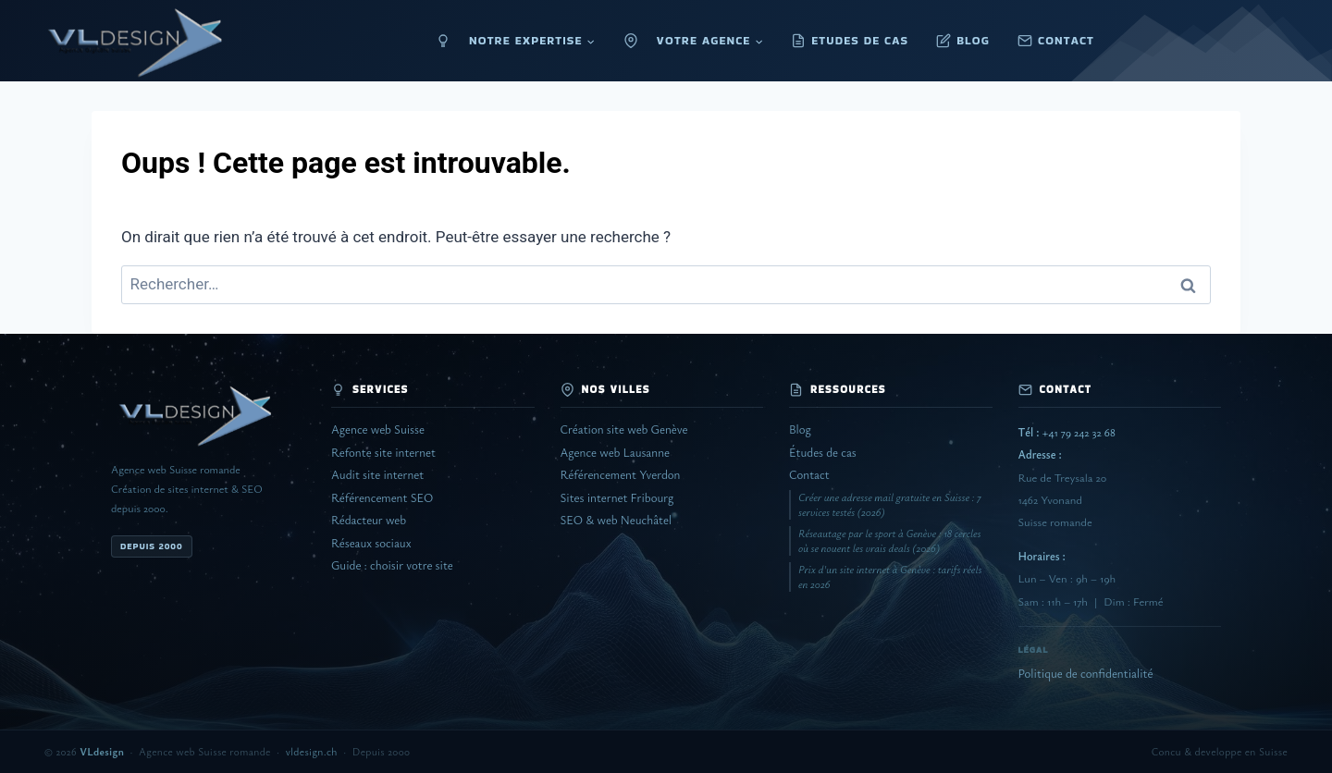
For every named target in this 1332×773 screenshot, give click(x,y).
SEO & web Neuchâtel (616, 520)
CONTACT (1066, 40)
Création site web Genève (624, 429)
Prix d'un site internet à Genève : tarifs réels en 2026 (889, 576)
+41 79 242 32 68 (1067, 432)
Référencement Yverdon (621, 475)
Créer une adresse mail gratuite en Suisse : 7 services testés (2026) (889, 504)
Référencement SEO (382, 498)
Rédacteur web (368, 520)
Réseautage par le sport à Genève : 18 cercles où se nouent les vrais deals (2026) (889, 540)
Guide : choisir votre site (392, 565)
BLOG (973, 40)
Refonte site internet (383, 452)
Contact (809, 475)
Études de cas (823, 452)
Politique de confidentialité (1085, 673)
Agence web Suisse (378, 429)
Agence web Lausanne (615, 452)
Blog (800, 429)
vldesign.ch (312, 751)
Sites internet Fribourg (617, 498)
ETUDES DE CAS (859, 40)
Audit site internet (377, 475)
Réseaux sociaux (371, 543)
